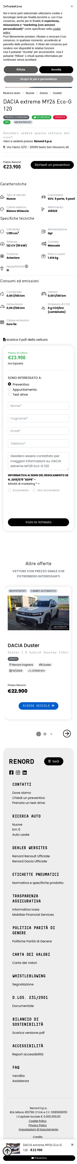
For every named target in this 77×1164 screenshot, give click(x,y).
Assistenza (20, 1081)
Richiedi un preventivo (52, 165)
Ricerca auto (11, 93)
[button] (28, 266)
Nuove (30, 93)
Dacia (44, 93)
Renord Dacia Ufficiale (29, 861)
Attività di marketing (24, 484)
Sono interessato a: (24, 377)
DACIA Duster (23, 645)
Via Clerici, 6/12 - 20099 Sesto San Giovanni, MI (36, 147)
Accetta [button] (56, 69)
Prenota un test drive (28, 803)
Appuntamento (25, 389)
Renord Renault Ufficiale (31, 856)
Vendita (18, 1076)
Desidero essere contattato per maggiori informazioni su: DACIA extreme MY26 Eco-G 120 (38, 461)
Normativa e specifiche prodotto (38, 883)
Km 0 (16, 829)
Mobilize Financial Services (33, 914)
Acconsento (21, 490)
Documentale (23, 1006)
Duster (57, 93)
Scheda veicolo (38, 705)
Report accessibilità (27, 1054)
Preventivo (21, 384)
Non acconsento (48, 490)
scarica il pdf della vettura (25, 339)
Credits (38, 1137)
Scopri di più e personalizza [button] (38, 79)
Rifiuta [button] (20, 69)
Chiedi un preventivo (28, 798)
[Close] (72, 1144)
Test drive (20, 394)
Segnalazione (23, 984)
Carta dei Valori (24, 963)
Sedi (53, 761)
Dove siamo (21, 792)
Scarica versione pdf (28, 1032)
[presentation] (38, 504)
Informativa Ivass (25, 909)
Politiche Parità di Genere (32, 941)
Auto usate (20, 834)
